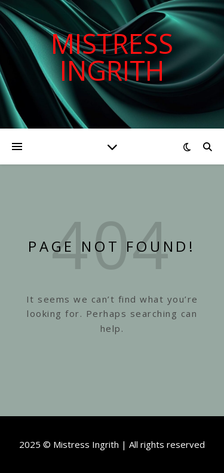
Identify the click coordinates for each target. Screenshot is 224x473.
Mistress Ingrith (112, 57)
